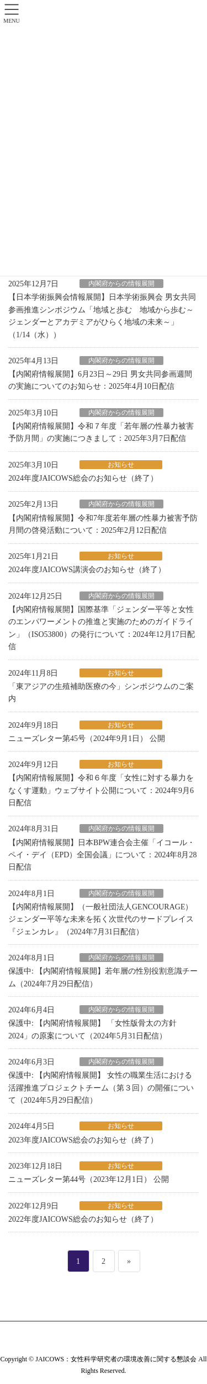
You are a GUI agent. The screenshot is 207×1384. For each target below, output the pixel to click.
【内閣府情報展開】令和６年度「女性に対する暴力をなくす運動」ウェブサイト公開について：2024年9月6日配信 (101, 790)
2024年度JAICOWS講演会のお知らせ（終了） (87, 569)
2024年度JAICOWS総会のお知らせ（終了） (83, 478)
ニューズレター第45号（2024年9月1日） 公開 (86, 738)
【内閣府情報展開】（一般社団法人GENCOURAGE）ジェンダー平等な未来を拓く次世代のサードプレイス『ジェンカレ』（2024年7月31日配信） (101, 919)
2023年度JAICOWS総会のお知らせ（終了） (83, 1140)
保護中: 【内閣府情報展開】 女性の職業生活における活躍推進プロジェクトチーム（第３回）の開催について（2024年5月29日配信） (101, 1087)
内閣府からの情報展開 (121, 283)
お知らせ (121, 465)
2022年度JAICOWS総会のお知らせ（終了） (83, 1219)
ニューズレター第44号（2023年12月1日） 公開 (88, 1179)
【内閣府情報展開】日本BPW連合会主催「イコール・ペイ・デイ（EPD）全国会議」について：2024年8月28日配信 (102, 855)
